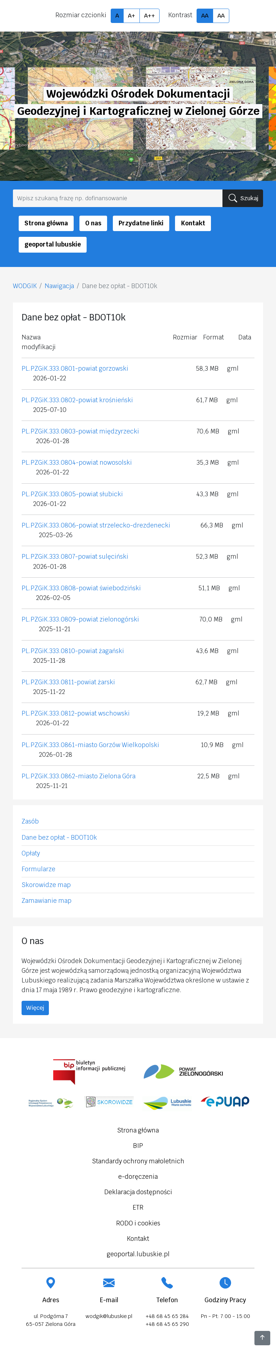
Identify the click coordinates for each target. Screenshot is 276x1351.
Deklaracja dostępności (138, 1192)
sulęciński (113, 556)
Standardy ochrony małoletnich (138, 1161)
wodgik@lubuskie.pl (109, 1316)
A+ (131, 15)
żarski (106, 682)
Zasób (30, 821)
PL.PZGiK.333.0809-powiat (60, 619)
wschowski (114, 713)
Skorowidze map (46, 885)
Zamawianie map (47, 901)
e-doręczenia (138, 1177)
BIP (138, 1146)
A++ (149, 15)
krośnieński (116, 400)
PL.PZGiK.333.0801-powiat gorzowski (75, 368)
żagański (111, 651)
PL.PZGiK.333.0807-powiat (59, 556)
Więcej (35, 1008)
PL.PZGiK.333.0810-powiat (60, 651)
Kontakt (193, 223)
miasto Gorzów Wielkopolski (118, 745)
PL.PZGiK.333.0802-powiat (60, 400)
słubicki (111, 494)
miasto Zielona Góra (106, 776)
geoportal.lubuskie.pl (138, 1254)
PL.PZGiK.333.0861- (50, 745)
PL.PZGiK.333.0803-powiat (60, 431)
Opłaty (31, 853)
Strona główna (46, 223)
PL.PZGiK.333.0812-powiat (59, 713)
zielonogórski (119, 619)
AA (204, 15)
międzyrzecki (119, 431)
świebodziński (120, 588)
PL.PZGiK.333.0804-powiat (60, 462)
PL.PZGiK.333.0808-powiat (60, 588)
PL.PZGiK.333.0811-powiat (60, 682)
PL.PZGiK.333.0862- (50, 776)
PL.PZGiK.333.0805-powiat (60, 494)
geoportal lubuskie (52, 244)
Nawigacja (59, 286)
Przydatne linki (141, 223)
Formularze (38, 869)
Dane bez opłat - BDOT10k (59, 837)
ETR (138, 1207)
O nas (93, 223)
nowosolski (116, 462)
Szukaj (243, 198)
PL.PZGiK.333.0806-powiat (60, 525)
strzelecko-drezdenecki (135, 525)
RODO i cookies (138, 1223)
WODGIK (25, 286)
